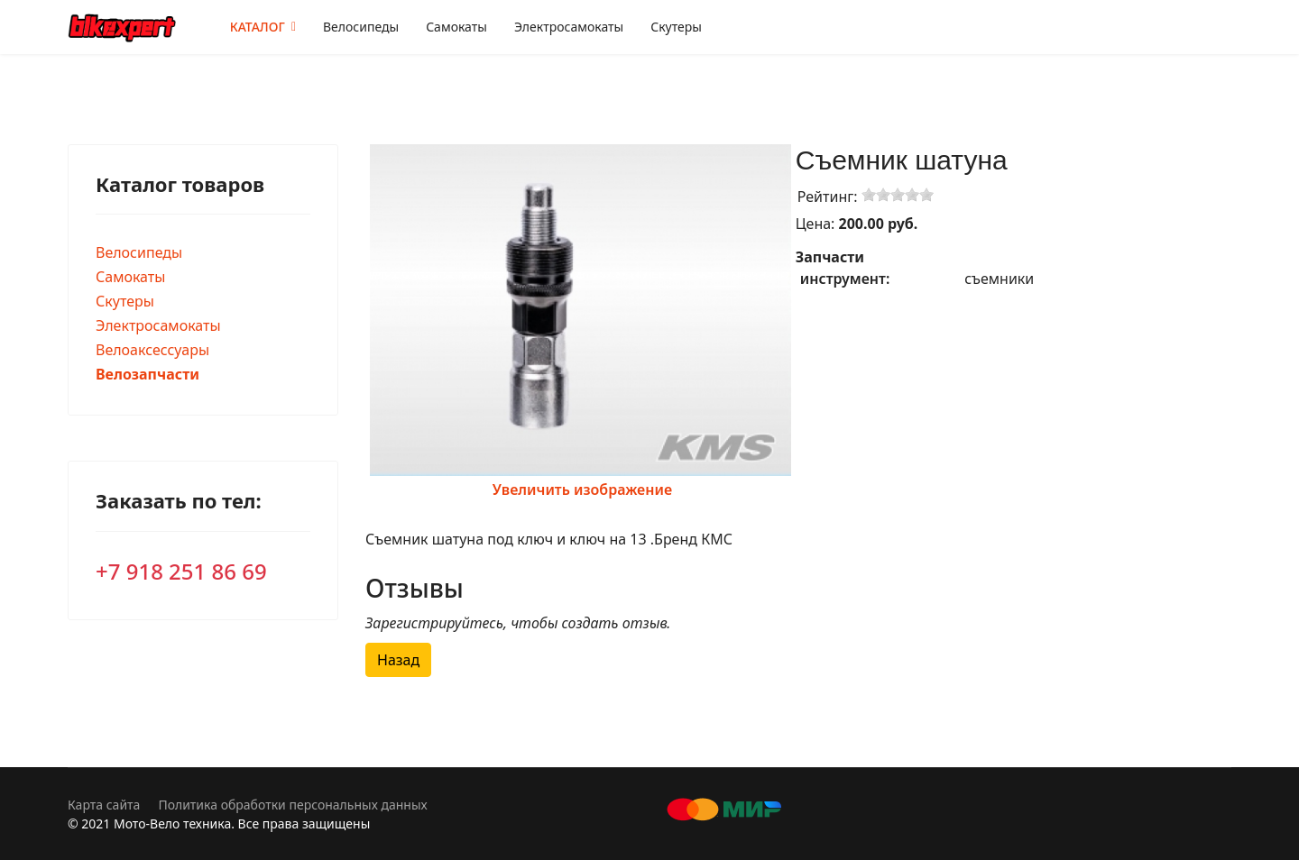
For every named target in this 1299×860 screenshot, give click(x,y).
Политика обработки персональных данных (292, 804)
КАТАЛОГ (257, 26)
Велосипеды (361, 26)
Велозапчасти (147, 374)
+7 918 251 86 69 (181, 571)
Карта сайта (104, 804)
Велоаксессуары (152, 350)
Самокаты (456, 26)
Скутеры (676, 26)
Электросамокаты (568, 26)
